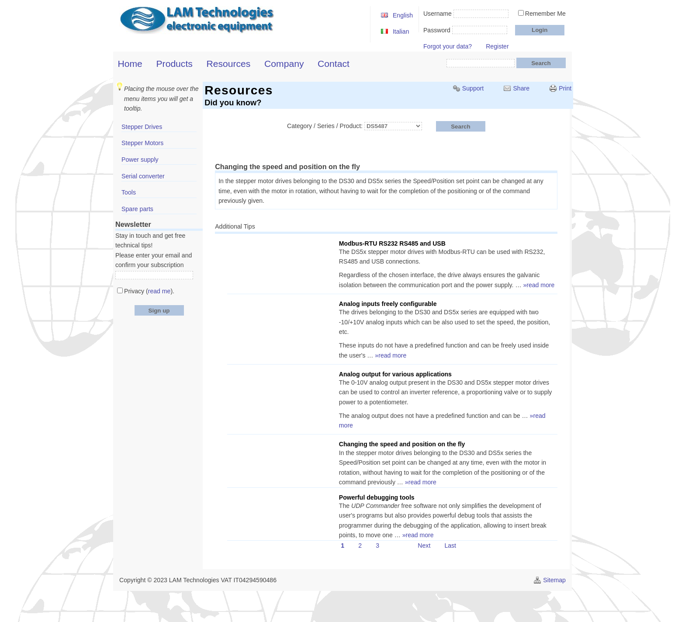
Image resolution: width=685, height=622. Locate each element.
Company (284, 64)
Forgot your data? (447, 46)
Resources (229, 64)
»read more (538, 284)
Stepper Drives (141, 126)
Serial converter (143, 176)
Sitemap (554, 580)
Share (521, 88)
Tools (128, 192)
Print (565, 88)
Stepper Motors (142, 142)
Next (424, 545)
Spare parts (137, 208)
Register (497, 46)
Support (473, 88)
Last (450, 545)
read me (159, 291)
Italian (401, 31)
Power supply (140, 159)
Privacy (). (149, 291)
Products (174, 64)
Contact (333, 64)
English (403, 15)
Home (130, 64)
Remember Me (545, 13)
